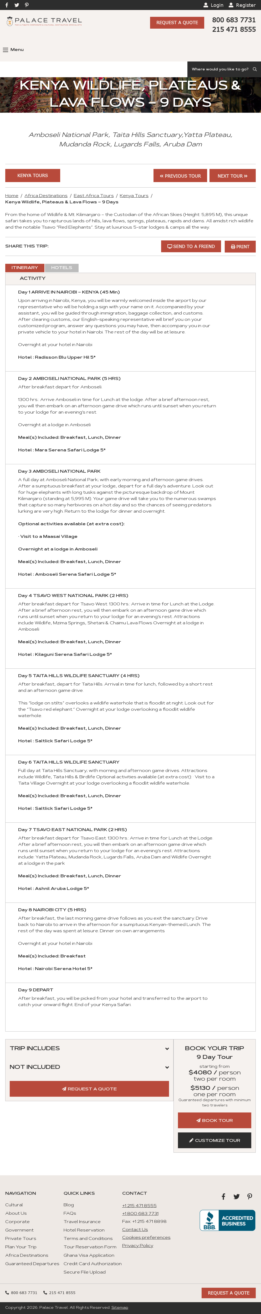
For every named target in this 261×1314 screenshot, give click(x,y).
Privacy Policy (137, 1246)
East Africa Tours (94, 196)
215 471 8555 (234, 29)
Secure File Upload (85, 1272)
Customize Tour (217, 1141)
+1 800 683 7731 (140, 1214)
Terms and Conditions (88, 1239)
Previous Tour (183, 176)
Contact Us (135, 1230)
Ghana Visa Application (89, 1256)
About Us (16, 1214)
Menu (13, 50)
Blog (69, 1205)
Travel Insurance (82, 1222)
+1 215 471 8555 (139, 1206)
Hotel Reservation (84, 1230)
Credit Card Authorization (93, 1264)
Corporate (17, 1222)
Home (11, 196)
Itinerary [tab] (25, 268)
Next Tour (230, 176)
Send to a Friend (193, 246)
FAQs (70, 1214)
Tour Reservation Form (90, 1247)
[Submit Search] (255, 69)
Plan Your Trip (21, 1247)
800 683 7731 (234, 20)
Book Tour (217, 1121)
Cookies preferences (146, 1238)
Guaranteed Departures (32, 1264)
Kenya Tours (30, 175)
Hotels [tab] (61, 268)
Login (217, 5)
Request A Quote (177, 22)
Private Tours (20, 1239)
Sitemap (119, 1308)
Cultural (14, 1205)
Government (19, 1230)
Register (246, 5)
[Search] (224, 69)
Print (242, 246)
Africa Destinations (46, 196)
